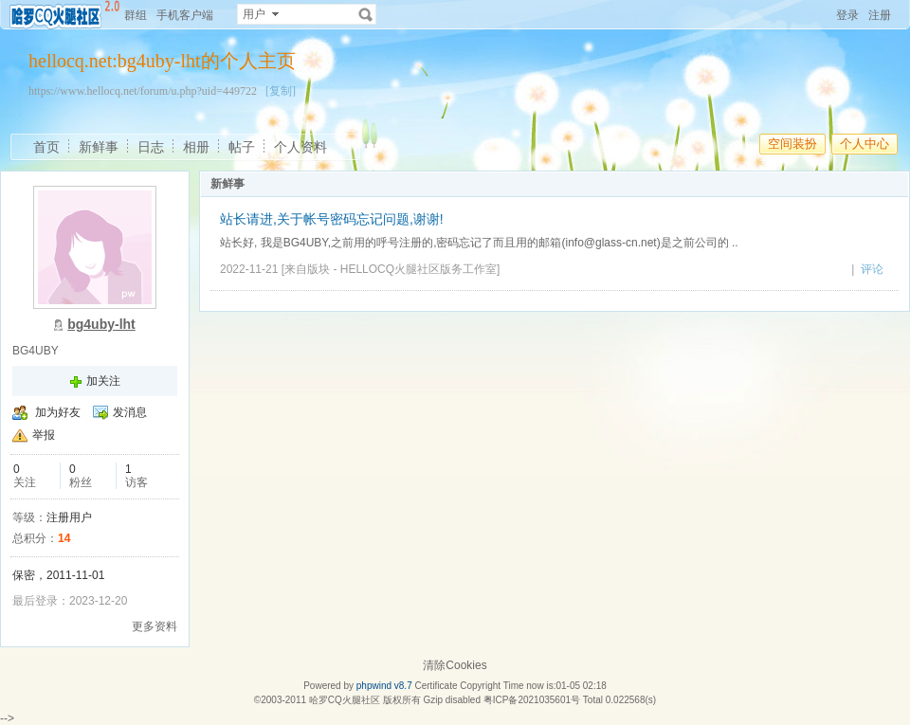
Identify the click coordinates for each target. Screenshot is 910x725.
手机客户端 (184, 15)
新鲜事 (98, 146)
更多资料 (154, 626)
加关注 (103, 381)
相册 (196, 146)
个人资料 (300, 146)
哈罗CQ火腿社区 (344, 700)
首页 (46, 146)
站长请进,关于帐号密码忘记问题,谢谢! (332, 219)
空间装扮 (792, 143)
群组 (135, 15)
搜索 (365, 14)
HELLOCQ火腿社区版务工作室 (418, 269)
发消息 (130, 412)
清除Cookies (454, 665)
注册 (879, 15)
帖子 (241, 146)
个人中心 (864, 143)
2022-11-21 (249, 269)
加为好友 (58, 412)
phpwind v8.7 (384, 685)
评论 (872, 269)
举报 (43, 435)
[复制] (280, 91)
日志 (150, 146)
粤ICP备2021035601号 (531, 700)
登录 (847, 15)
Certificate (435, 685)
